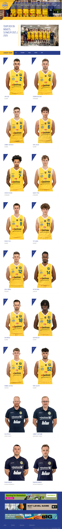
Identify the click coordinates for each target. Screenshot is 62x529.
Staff (42, 52)
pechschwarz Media (56, 528)
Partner (44, 5)
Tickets (39, 5)
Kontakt (54, 5)
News (48, 5)
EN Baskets (28, 5)
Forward (22, 52)
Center (35, 52)
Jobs (58, 5)
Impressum (22, 525)
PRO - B (33, 5)
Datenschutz (32, 525)
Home (22, 5)
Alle (16, 52)
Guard (29, 52)
